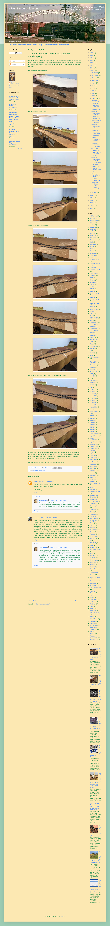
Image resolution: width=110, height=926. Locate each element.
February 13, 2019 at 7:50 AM (49, 518)
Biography (93, 244)
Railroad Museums (95, 549)
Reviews (92, 564)
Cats (91, 257)
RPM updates (13, 144)
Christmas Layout (95, 269)
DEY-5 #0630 (94, 330)
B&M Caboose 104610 (94, 230)
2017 (92, 198)
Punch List (93, 538)
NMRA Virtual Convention (94, 496)
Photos (92, 523)
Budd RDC (93, 253)
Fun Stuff (92, 348)
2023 (92, 60)
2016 (92, 200)
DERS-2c (92, 307)
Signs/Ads (93, 583)
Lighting (92, 453)
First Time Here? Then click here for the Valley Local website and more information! (39, 45)
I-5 (90, 378)
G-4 (91, 350)
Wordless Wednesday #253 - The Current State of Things (96, 161)
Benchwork (93, 237)
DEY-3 (92, 316)
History (92, 374)
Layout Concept (94, 436)
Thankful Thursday (95, 587)
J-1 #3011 (93, 391)
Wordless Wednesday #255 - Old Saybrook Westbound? (95, 115)
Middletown (93, 464)
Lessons (92, 451)
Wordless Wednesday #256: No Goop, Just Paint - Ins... (95, 104)
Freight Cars (93, 346)
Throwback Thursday (93, 592)
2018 (92, 195)
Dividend (92, 337)
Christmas (93, 267)
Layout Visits (93, 448)
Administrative (94, 220)
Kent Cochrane (94, 433)
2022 (92, 63)
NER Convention (95, 483)
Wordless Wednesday (93, 636)
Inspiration (93, 385)
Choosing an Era (95, 260)
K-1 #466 (92, 429)
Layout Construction (93, 438)
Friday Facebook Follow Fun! (96, 121)
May (93, 90)
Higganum (93, 369)
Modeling (92, 470)
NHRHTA (92, 489)
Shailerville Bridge (95, 577)
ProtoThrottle (93, 536)
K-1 (91, 413)
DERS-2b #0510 (94, 303)
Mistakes (92, 468)
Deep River (93, 282)
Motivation (93, 475)
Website (92, 623)
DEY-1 (92, 313)
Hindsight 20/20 (94, 371)
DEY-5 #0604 (94, 322)
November (95, 75)
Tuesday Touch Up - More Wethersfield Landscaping (96, 133)
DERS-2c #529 (94, 309)
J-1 (91, 387)
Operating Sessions (95, 506)
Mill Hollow (93, 466)
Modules (92, 473)
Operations (93, 509)
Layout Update (94, 446)
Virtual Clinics (94, 619)
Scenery (35, 470)
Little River (93, 455)
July (93, 85)
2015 (92, 203)
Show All (20, 148)
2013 (92, 208)
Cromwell (92, 275)
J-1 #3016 (93, 398)
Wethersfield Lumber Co (93, 628)
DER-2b (92, 289)
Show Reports (94, 581)
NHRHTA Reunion (95, 491)
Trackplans (93, 602)
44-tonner (92, 218)
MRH (91, 477)
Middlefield (93, 462)
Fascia (92, 344)
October (94, 78)
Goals (91, 355)
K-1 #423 (92, 427)
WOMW (92, 634)
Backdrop (92, 233)
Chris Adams (43, 500)
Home (55, 601)
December (95, 73)
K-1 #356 (92, 420)
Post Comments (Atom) (43, 604)
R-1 (91, 540)
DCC (91, 278)
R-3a (91, 545)
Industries (93, 380)
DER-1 (92, 284)
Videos (92, 616)
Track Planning (94, 599)
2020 (92, 68)
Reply (35, 492)
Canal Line (93, 255)
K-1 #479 (92, 431)
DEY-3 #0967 (94, 318)
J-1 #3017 (93, 400)
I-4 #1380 (92, 376)
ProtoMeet (93, 534)
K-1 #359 (92, 422)
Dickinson (93, 335)
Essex (91, 342)
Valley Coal (93, 610)
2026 (92, 53)
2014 (92, 205)
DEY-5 (92, 320)
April (93, 93)
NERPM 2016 (13, 107)
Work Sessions (94, 640)
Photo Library (94, 518)
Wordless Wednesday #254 (95, 126)
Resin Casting (94, 560)
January (94, 192)
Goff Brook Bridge (95, 357)
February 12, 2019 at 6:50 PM (47, 481)
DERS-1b (92, 291)
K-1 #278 (92, 416)
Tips (91, 595)
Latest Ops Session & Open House (95, 145)
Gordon (36, 481)
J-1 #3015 (93, 396)
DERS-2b (92, 297)
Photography (93, 521)
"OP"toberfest (94, 216)
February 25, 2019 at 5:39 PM (58, 547)
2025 (92, 55)
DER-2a (92, 286)
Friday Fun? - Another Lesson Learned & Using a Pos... (96, 186)
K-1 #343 (92, 418)
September (95, 80)
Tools (91, 597)
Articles (92, 225)
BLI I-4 (92, 246)
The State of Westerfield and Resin (13, 134)
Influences (93, 382)
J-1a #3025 (93, 409)
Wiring (92, 631)
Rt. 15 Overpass (94, 569)
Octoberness (93, 499)
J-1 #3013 (93, 394)
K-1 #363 (92, 425)
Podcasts (92, 525)
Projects (92, 532)
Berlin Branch (94, 240)
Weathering (93, 621)
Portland (92, 527)
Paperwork (93, 514)
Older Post (78, 601)
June (93, 88)
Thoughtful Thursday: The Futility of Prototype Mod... (96, 152)
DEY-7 (92, 333)
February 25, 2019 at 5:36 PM (58, 500)
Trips (91, 606)
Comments (14, 64)
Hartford (92, 367)
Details (92, 311)
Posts (12, 61)
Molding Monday (96, 109)
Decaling (92, 280)
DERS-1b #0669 (94, 293)
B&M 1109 (93, 227)
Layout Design (94, 442)
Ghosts (92, 353)
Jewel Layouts (94, 411)
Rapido (92, 553)
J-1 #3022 (93, 405)
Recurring (93, 555)
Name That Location (93, 480)
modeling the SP (14, 96)
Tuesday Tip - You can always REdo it (96, 169)
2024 (92, 58)
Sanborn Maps (94, 572)
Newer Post (32, 601)
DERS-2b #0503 (94, 299)
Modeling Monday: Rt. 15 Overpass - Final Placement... (96, 177)
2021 (92, 65)
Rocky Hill (93, 566)
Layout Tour (93, 444)
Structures (93, 585)
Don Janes (37, 518)
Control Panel (94, 273)
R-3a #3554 (93, 547)
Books (91, 248)
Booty (91, 251)
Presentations (94, 529)
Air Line (92, 223)
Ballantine (93, 235)
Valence (92, 608)
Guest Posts (93, 365)
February (94, 98)
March (94, 95)
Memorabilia (93, 459)
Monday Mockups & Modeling (95, 139)
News (91, 487)
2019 (92, 70)
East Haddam (94, 339)
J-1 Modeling (93, 407)
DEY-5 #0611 (94, 328)
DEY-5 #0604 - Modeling (94, 325)
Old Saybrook (94, 501)
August (94, 83)
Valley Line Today (95, 613)
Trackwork (93, 604)
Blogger (63, 916)
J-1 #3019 (93, 402)
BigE (91, 242)
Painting (92, 512)
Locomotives (93, 457)
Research (92, 558)
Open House (93, 503)
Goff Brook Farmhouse (93, 361)
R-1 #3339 (93, 543)
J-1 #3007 (93, 389)
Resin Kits (93, 562)
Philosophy (93, 516)
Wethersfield (41, 470)
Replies (38, 496)
